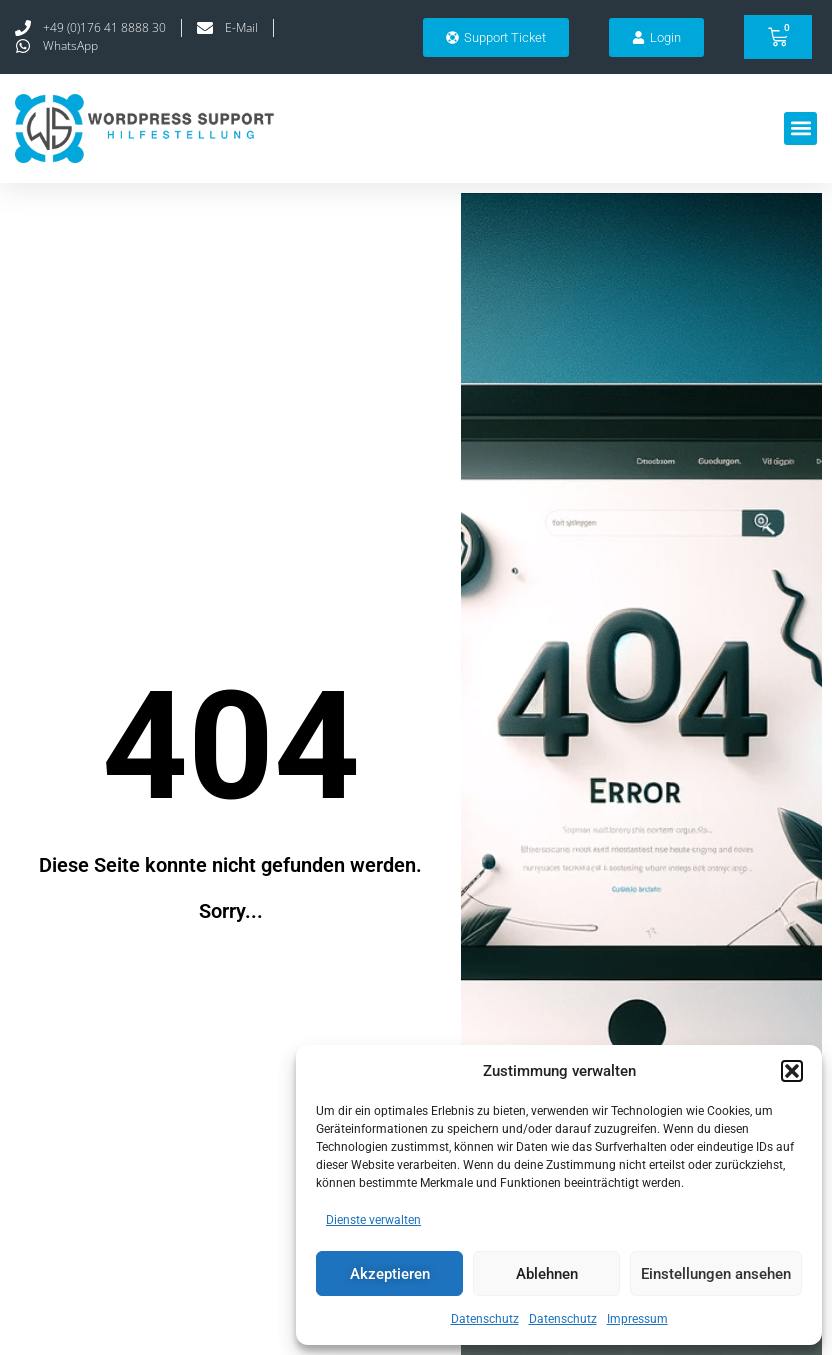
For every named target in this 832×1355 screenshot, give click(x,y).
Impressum (637, 1319)
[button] (792, 1071)
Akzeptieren (390, 1274)
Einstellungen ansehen (716, 1274)
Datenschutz (485, 1319)
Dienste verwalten (373, 1220)
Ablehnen (547, 1274)
